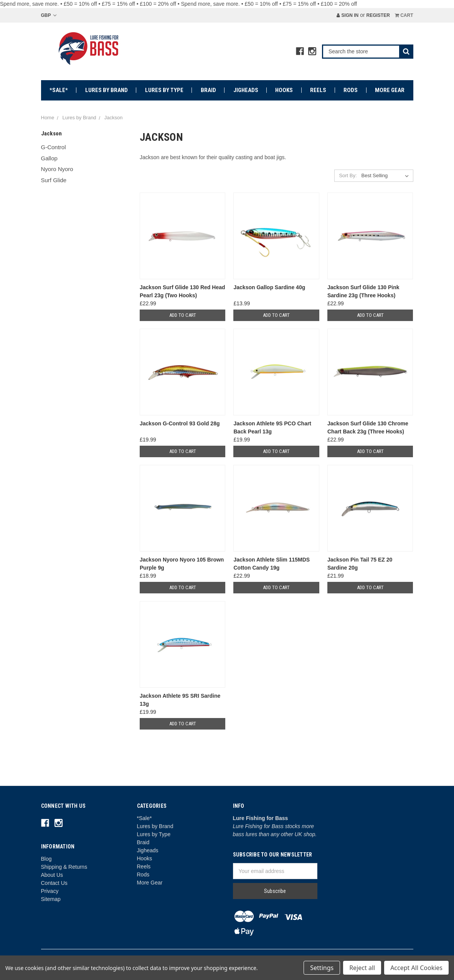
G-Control (53, 147)
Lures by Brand (106, 90)
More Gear (389, 90)
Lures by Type (164, 90)
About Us (52, 875)
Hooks (284, 90)
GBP (48, 15)
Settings (321, 968)
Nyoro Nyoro (57, 169)
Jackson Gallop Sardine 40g (269, 287)
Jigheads (245, 90)
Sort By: (348, 175)
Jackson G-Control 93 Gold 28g (180, 423)
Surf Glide (54, 180)
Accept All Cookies (416, 968)
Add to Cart (182, 315)
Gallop (49, 158)
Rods (350, 90)
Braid (208, 90)
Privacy (50, 891)
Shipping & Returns (64, 867)
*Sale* (59, 90)
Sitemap (51, 899)
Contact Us (54, 883)
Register (378, 15)
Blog (46, 859)
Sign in (347, 15)
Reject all (362, 968)
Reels (318, 90)
